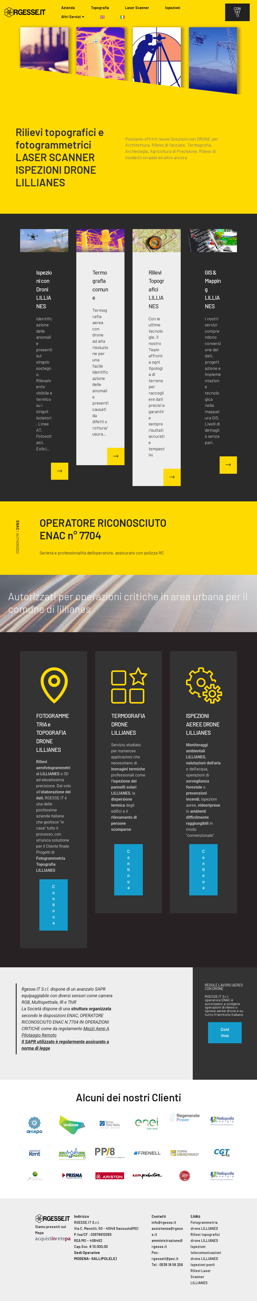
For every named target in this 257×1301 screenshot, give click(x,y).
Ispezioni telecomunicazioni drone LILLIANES (205, 1252)
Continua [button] (225, 1032)
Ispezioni (172, 8)
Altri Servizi (71, 17)
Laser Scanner (137, 8)
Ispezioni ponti (202, 1265)
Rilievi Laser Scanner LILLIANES (200, 1277)
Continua (53, 904)
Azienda (68, 8)
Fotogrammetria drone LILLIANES (204, 1225)
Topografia (100, 8)
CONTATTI (237, 12)
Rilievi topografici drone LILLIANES (205, 1237)
